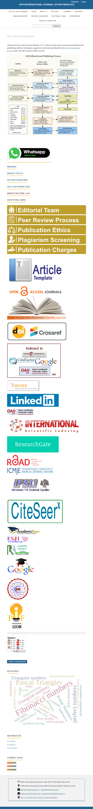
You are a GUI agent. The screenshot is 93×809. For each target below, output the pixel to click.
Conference (74, 16)
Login (83, 2)
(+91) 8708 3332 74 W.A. (33, 797)
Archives (79, 11)
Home (33, 11)
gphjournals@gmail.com (30, 794)
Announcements (20, 16)
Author (55, 11)
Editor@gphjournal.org (30, 790)
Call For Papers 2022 (18, 187)
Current (67, 11)
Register (75, 2)
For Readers (11, 741)
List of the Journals (18, 11)
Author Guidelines (17, 180)
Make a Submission (17, 662)
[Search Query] (42, 26)
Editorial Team (58, 16)
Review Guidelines (39, 16)
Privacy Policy (15, 173)
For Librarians (12, 748)
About (43, 11)
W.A (22, 797)
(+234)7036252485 (50, 797)
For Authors (11, 745)
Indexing (11, 167)
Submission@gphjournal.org (53, 794)
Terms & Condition (47, 21)
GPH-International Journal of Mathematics (46, 4)
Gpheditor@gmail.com (50, 790)
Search (56, 26)
